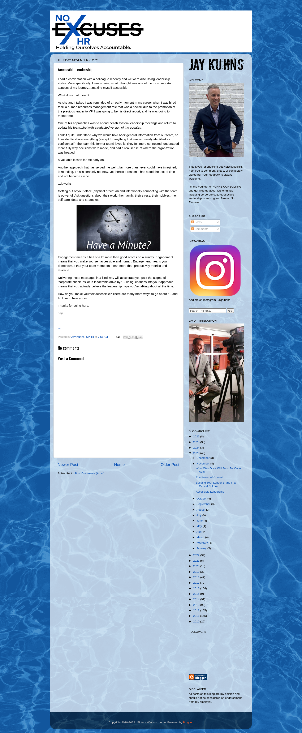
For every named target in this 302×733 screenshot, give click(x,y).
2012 (196, 610)
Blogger (188, 722)
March (201, 537)
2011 (196, 615)
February (203, 542)
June (200, 520)
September (204, 504)
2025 (196, 442)
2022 (196, 555)
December (203, 457)
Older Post (170, 464)
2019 (196, 571)
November (203, 463)
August (201, 509)
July (199, 515)
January (202, 548)
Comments (199, 229)
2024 (196, 447)
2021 (196, 560)
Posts (196, 222)
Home (119, 464)
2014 (196, 599)
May (200, 526)
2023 (196, 453)
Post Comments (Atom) (89, 473)
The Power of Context (209, 477)
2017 (196, 582)
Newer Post (68, 464)
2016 (196, 588)
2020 (196, 566)
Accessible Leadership (210, 491)
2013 (196, 604)
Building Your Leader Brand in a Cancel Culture (216, 484)
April (200, 531)
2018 (196, 577)
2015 (196, 593)
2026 (196, 436)
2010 (196, 621)
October (202, 498)
